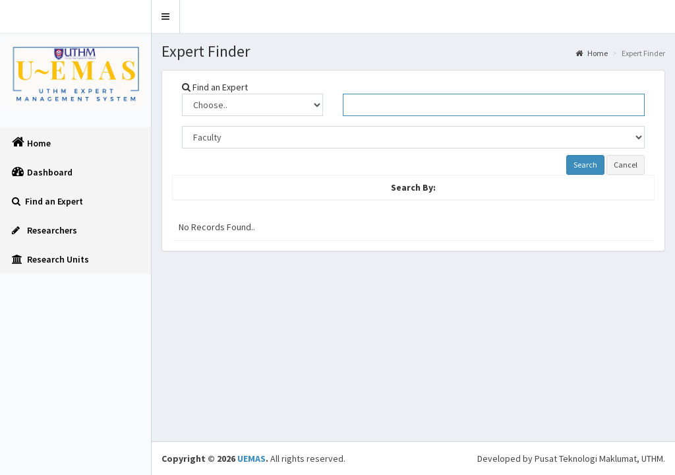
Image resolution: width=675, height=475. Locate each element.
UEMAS (251, 458)
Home (591, 53)
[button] (166, 16)
